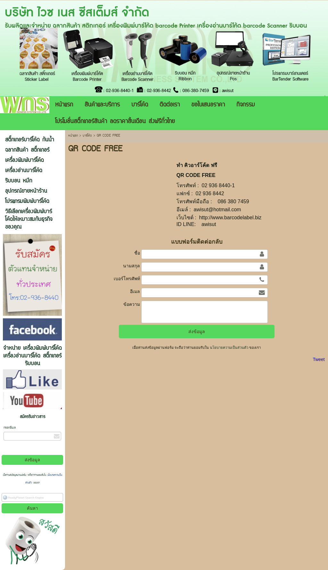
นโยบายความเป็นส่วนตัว (229, 347)
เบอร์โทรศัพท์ (127, 278)
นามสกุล (131, 265)
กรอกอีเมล (10, 427)
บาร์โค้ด (87, 135)
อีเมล (135, 291)
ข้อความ (131, 304)
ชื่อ (137, 253)
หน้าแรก (73, 135)
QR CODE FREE (196, 175)
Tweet (318, 359)
